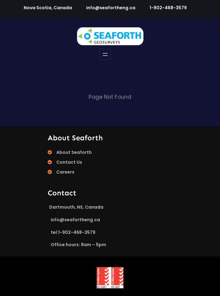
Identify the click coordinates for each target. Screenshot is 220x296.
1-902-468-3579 (168, 8)
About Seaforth (74, 152)
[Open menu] (105, 54)
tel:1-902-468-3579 (73, 232)
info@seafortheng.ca (110, 8)
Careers (65, 172)
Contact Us (69, 162)
